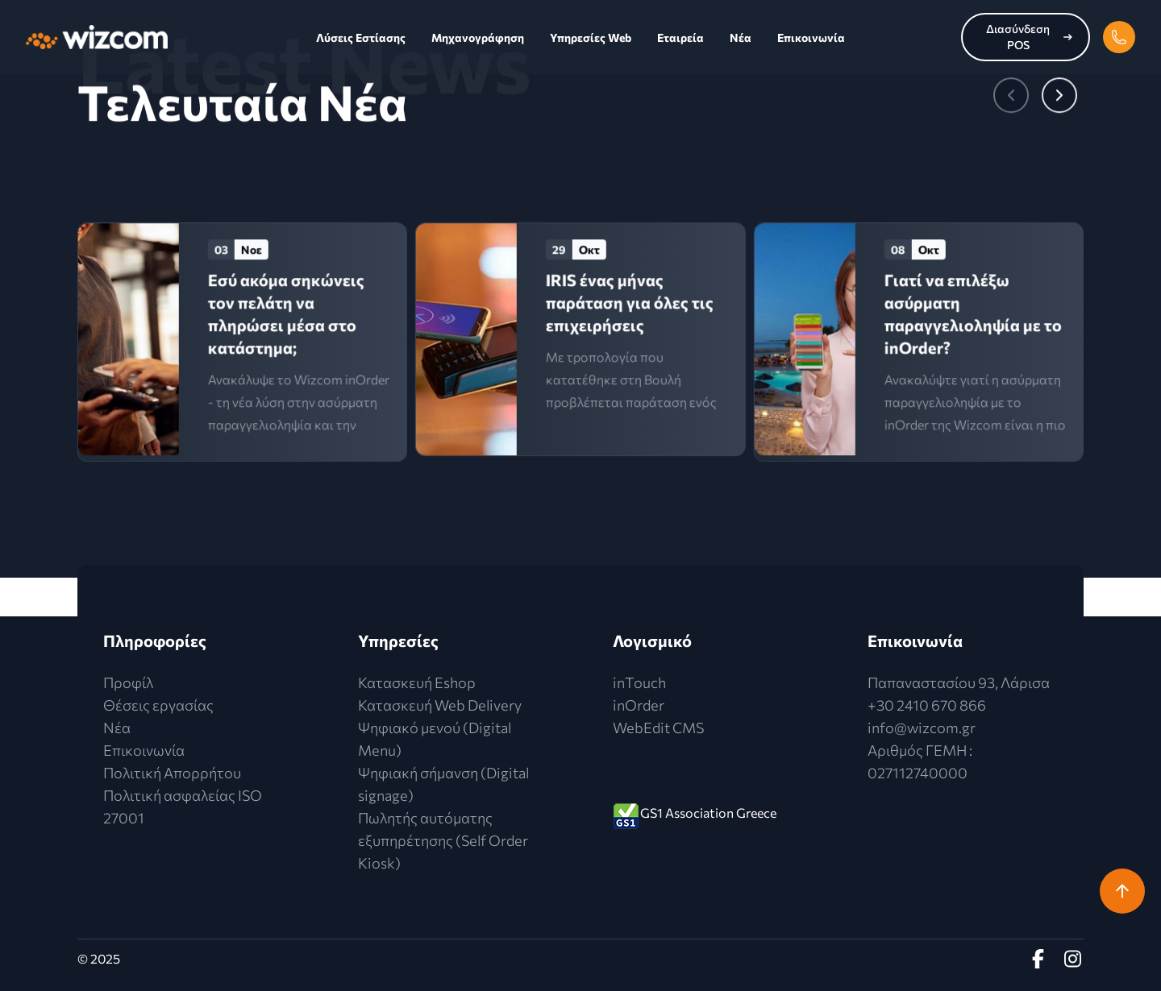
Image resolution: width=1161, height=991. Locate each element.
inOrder (638, 705)
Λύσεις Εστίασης (361, 37)
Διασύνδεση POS (1029, 37)
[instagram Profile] (1074, 958)
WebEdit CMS (658, 727)
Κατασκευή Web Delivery (440, 705)
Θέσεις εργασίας (158, 705)
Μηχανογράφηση (477, 37)
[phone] (1119, 37)
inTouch (639, 682)
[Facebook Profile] (1041, 958)
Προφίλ (128, 682)
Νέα (740, 37)
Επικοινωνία (811, 37)
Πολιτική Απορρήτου (172, 773)
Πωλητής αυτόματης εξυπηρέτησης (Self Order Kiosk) (443, 840)
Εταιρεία (680, 37)
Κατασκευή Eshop (417, 682)
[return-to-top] (1122, 891)
